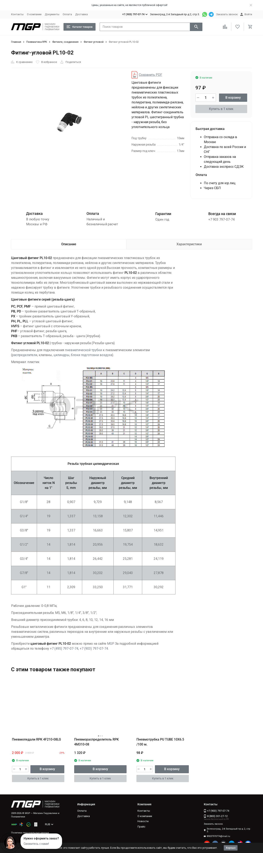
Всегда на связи (222, 214)
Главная (16, 41)
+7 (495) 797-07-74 (64, 648)
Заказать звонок (227, 14)
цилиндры (61, 355)
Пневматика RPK (36, 41)
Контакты (17, 14)
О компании (34, 14)
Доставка (81, 14)
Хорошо (230, 847)
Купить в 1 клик (221, 109)
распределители (24, 355)
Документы (52, 14)
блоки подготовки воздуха (91, 355)
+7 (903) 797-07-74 (94, 648)
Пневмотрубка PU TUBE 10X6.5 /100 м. (160, 741)
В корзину (233, 98)
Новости (143, 821)
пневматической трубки (83, 350)
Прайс (141, 826)
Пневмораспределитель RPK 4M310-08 (96, 741)
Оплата (67, 14)
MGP (110, 644)
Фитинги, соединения (65, 41)
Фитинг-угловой (94, 41)
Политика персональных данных (30, 832)
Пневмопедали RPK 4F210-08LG (36, 739)
